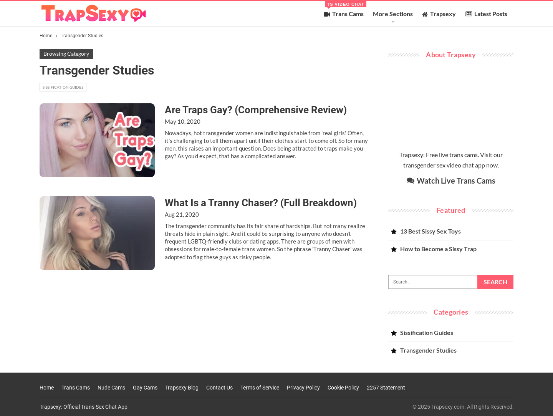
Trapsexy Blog (182, 388)
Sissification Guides (63, 87)
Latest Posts (486, 13)
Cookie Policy (343, 388)
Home (47, 388)
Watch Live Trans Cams (451, 180)
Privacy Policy (303, 388)
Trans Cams (345, 9)
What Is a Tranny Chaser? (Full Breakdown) (261, 203)
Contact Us (219, 388)
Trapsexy (439, 13)
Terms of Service (259, 388)
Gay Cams (145, 388)
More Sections (393, 13)
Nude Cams (111, 388)
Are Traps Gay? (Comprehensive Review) (256, 110)
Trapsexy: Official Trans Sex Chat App (83, 407)
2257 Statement (386, 388)
